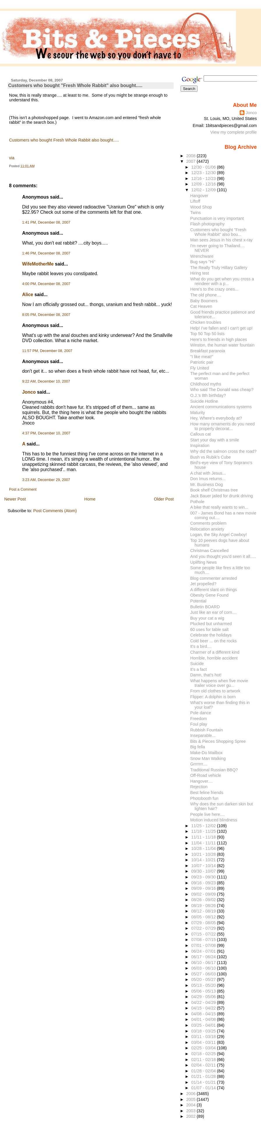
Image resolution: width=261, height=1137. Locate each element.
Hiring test (199, 273)
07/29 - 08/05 (204, 922)
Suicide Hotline (204, 401)
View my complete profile (233, 132)
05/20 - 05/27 (204, 979)
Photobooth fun (204, 798)
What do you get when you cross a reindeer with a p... (222, 281)
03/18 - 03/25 (204, 1031)
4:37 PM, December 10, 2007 (46, 433)
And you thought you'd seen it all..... (223, 556)
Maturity (197, 412)
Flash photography (207, 224)
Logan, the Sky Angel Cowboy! (218, 534)
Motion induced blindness (213, 820)
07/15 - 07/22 (204, 934)
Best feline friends (206, 792)
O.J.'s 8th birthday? (208, 395)
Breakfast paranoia (207, 351)
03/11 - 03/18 (204, 1036)
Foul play (198, 724)
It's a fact (198, 669)
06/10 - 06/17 (204, 962)
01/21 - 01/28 (204, 1076)
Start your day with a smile (214, 440)
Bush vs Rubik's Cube (210, 457)
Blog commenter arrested (213, 578)
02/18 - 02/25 (204, 1053)
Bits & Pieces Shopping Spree (218, 741)
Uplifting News (203, 562)
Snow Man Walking (208, 758)
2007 (191, 161)
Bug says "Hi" (202, 261)
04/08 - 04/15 (204, 1014)
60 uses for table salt (209, 629)
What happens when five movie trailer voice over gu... (219, 683)
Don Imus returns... (207, 478)
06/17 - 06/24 (204, 956)
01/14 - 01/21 (204, 1082)
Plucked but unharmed (211, 623)
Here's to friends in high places (218, 339)
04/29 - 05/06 (204, 996)
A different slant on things (213, 589)
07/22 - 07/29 (204, 928)
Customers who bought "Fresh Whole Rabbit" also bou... (218, 232)
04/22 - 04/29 (204, 1002)
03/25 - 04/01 (204, 1025)
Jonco (29, 392)
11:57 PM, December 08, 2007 (47, 351)
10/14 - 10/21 (204, 859)
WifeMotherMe (38, 263)
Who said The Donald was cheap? (221, 389)
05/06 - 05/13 (204, 991)
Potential (198, 601)
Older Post (164, 499)
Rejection (199, 786)
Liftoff (195, 201)
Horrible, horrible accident (214, 658)
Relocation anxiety (207, 529)
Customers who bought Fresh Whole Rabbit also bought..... (64, 140)
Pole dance (200, 712)
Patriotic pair (201, 362)
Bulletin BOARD (205, 606)
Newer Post (15, 499)
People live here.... (207, 814)
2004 (191, 1105)
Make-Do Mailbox (206, 752)
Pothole (197, 501)
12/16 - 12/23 (204, 178)
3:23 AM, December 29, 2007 (46, 480)
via (11, 157)
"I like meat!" (201, 356)
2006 (191, 1093)
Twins (195, 212)
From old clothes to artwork (215, 691)
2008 (191, 155)
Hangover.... (201, 781)
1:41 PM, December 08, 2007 (46, 222)
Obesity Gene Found (209, 595)
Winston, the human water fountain (222, 345)
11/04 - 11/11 (204, 843)
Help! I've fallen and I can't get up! (221, 328)
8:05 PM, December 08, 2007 (46, 315)
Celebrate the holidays (211, 635)
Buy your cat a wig (207, 618)
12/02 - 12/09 (204, 190)
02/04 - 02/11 (204, 1065)
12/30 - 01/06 (204, 167)
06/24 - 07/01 (204, 951)
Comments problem (208, 523)
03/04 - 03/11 (204, 1042)
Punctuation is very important (217, 218)
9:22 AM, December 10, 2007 (46, 381)
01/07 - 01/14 (204, 1087)
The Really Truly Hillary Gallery (218, 267)
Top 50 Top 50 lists (207, 333)
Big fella (197, 747)
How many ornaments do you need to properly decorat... (222, 426)
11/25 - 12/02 (204, 825)
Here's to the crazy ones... (214, 289)
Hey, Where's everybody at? (216, 418)
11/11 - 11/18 (204, 837)
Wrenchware (202, 256)
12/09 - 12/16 (204, 184)
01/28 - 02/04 (204, 1071)
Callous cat (200, 434)
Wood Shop (201, 207)
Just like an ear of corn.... (213, 612)
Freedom (198, 718)
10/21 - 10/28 (204, 854)
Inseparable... (203, 735)
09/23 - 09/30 (204, 877)
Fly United (199, 368)
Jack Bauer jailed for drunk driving (221, 496)
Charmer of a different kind (214, 652)
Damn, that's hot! (206, 675)
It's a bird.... (200, 646)
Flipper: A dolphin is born (213, 696)
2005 (191, 1099)
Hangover (199, 195)
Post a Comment (22, 489)
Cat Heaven (201, 306)
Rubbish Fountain (206, 730)
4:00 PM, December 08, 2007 (46, 284)
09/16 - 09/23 (204, 882)
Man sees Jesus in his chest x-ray (221, 240)
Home (89, 499)
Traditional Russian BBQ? (214, 770)
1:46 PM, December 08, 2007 (46, 253)
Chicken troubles (205, 322)
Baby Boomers (204, 300)
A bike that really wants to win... (219, 507)
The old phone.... (205, 295)
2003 (191, 1110)
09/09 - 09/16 (204, 888)
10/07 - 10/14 (204, 865)
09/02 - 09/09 (204, 894)
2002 (191, 1116)
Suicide (197, 663)
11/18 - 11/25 (204, 831)
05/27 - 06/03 (204, 974)
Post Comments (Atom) (55, 510)
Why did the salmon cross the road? (223, 451)
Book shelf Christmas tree (214, 490)
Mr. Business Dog (206, 484)
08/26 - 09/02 (204, 899)
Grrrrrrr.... (198, 764)
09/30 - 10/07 (204, 871)
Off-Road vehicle (205, 775)
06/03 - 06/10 (204, 968)
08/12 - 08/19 (204, 911)
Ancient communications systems (221, 406)
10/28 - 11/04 (204, 848)
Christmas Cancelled (209, 550)
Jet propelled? (203, 583)
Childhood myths (205, 384)
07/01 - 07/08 (204, 945)
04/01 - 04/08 (204, 1019)
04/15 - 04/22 (204, 1008)
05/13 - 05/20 (204, 985)
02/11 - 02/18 (204, 1059)
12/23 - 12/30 (204, 172)
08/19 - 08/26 (204, 905)
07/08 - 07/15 (204, 939)
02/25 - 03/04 (204, 1048)
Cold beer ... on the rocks (213, 641)
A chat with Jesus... (208, 473)
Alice (27, 294)
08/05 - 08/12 (204, 917)
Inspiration (199, 445)
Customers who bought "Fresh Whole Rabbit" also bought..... (75, 85)
